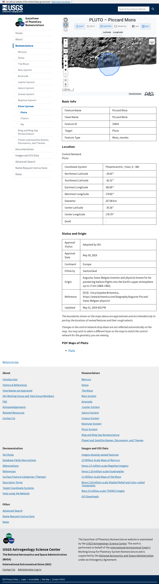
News (18, 174)
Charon (25, 118)
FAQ (5, 401)
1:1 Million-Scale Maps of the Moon (101, 477)
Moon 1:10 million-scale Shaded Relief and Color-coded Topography (113, 484)
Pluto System (26, 106)
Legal (23, 579)
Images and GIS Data (27, 155)
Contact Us (9, 418)
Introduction (10, 379)
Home (18, 33)
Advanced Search (25, 161)
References (9, 471)
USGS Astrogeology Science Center (31, 549)
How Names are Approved (17, 390)
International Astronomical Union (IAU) (27, 564)
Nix (22, 124)
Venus (21, 57)
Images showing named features (100, 455)
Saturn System (26, 88)
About (19, 39)
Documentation (24, 149)
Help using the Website (16, 493)
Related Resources (13, 412)
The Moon (23, 63)
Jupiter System (26, 82)
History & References (15, 385)
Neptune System (27, 100)
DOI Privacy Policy (10, 579)
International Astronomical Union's (130, 547)
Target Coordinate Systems (18, 488)
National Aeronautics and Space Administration (126, 555)
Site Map (45, 579)
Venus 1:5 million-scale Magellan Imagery (105, 466)
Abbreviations (11, 466)
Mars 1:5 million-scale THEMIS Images (103, 491)
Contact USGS (58, 579)
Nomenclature (24, 46)
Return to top (10, 362)
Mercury (22, 51)
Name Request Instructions (31, 168)
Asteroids (23, 76)
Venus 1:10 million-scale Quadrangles (103, 471)
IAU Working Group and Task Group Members (28, 396)
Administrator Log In (29, 569)
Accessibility (34, 579)
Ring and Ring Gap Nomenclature (28, 132)
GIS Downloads (90, 496)
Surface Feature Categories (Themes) (24, 477)
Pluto (24, 112)
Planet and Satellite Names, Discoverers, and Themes (33, 141)
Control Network (71, 154)
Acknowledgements (14, 407)
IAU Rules (8, 455)
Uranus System (26, 94)
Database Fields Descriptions (19, 460)
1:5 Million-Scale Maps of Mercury (101, 460)
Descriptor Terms (13, 482)
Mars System (25, 70)
